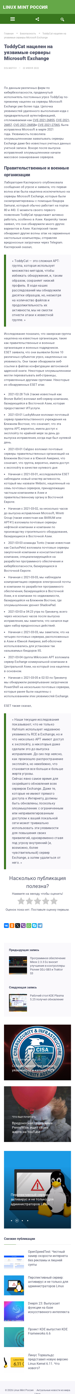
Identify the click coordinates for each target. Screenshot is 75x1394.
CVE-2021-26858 (24, 125)
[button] (12, 1220)
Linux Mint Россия (25, 7)
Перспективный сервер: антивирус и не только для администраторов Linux (32, 1199)
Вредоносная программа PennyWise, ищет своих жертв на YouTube (32, 1127)
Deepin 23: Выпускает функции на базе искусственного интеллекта (48, 1308)
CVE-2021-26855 (44, 120)
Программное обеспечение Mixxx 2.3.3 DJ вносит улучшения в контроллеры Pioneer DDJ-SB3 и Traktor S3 (47, 966)
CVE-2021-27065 (49, 125)
